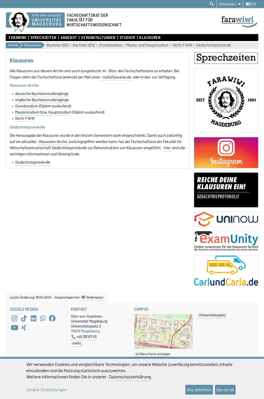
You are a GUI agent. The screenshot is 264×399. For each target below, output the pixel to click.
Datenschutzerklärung (130, 376)
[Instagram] (14, 318)
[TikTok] (24, 318)
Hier (167, 148)
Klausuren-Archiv (53, 142)
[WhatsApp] (42, 318)
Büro (113, 71)
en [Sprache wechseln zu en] (251, 4)
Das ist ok (225, 389)
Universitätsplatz (212, 315)
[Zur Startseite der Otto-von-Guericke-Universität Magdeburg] (35, 22)
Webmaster (92, 297)
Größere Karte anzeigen (153, 354)
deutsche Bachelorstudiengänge (42, 94)
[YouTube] (14, 327)
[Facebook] (52, 318)
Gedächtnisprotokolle (213, 45)
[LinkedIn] (33, 318)
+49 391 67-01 (84, 336)
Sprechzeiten (43, 38)
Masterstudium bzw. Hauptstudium (43, 112)
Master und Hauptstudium (147, 45)
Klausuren (149, 38)
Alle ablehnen (199, 389)
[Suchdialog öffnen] (212, 4)
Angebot (69, 38)
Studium (127, 38)
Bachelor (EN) (84, 45)
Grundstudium (110, 45)
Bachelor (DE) (58, 45)
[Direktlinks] (230, 4)
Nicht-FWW (182, 45)
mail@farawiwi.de (117, 77)
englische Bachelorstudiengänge (42, 100)
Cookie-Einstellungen (46, 389)
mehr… (77, 343)
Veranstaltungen (98, 38)
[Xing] (24, 327)
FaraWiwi (17, 38)
